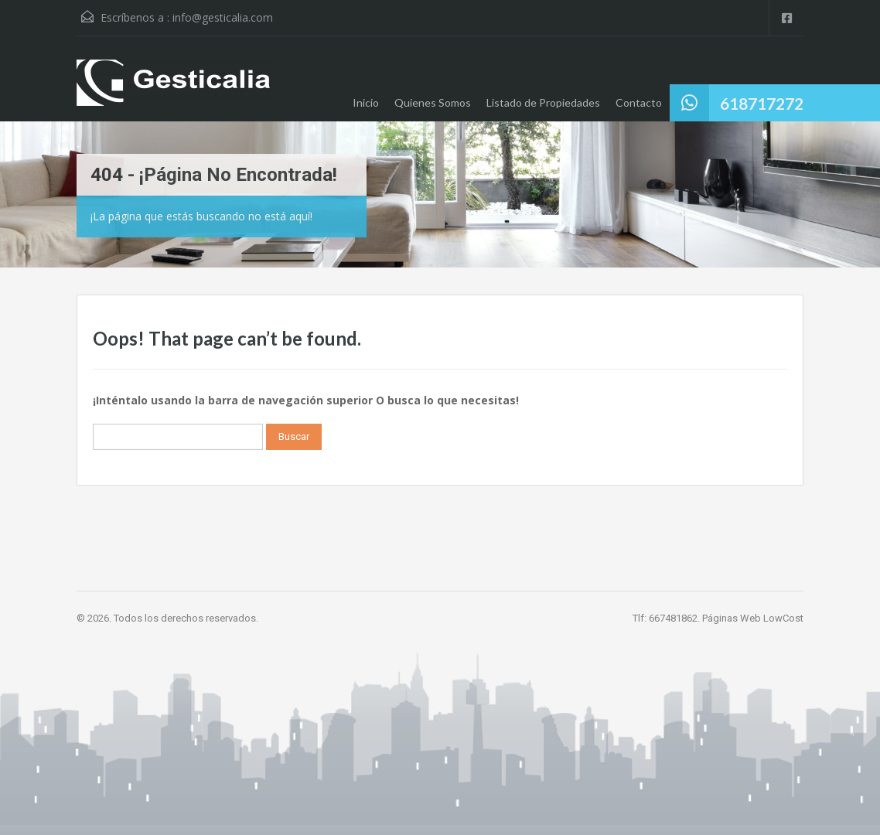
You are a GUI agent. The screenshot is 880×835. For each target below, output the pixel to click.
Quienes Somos (432, 102)
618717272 (761, 103)
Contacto (639, 102)
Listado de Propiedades (543, 102)
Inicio (366, 102)
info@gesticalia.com (222, 17)
